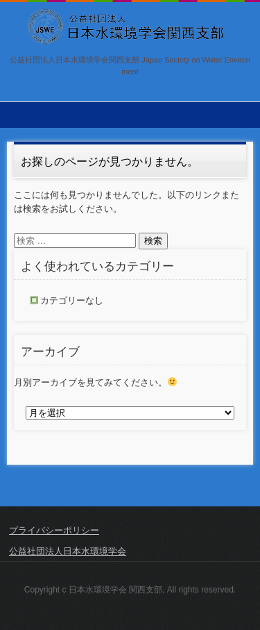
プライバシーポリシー (54, 530)
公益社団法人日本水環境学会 (67, 551)
